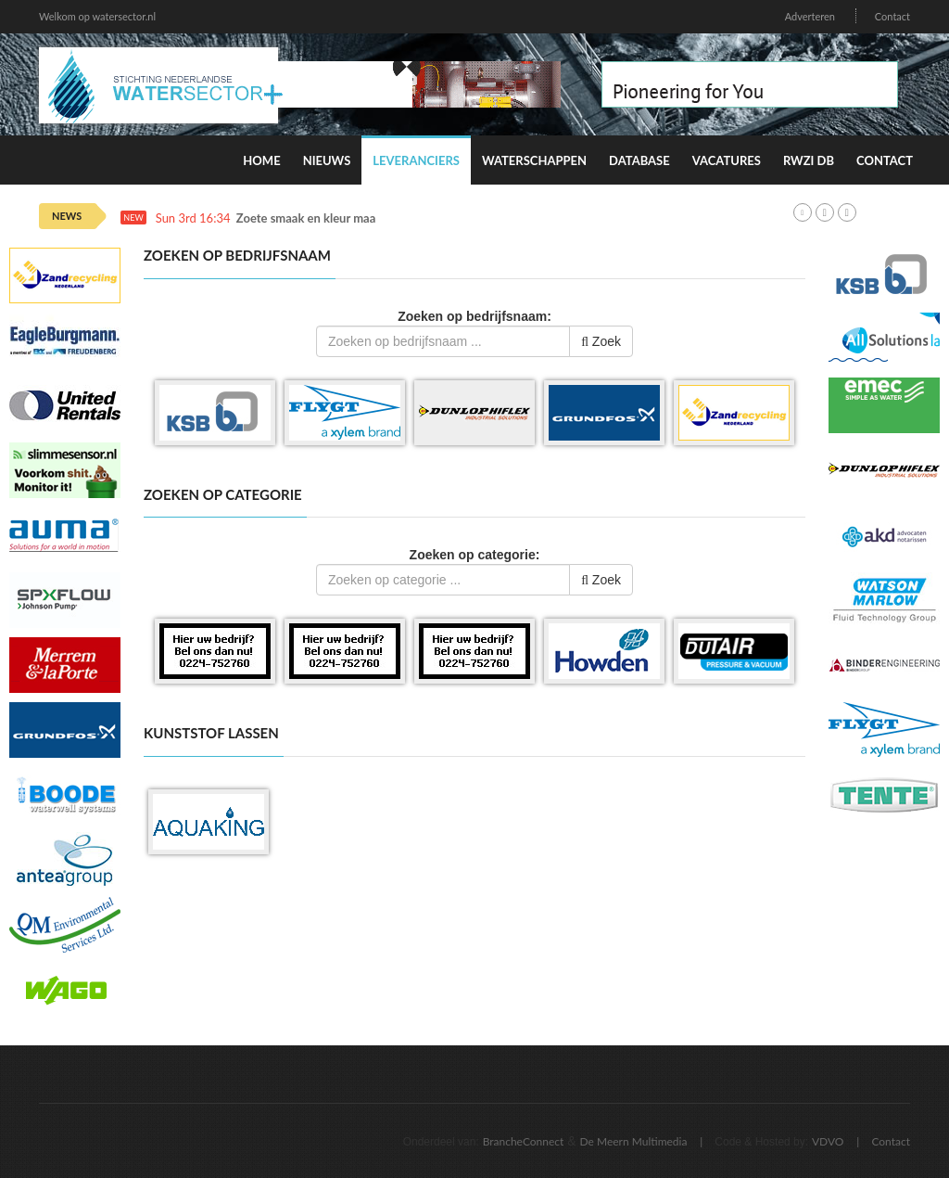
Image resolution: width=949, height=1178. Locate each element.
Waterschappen (534, 160)
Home (261, 160)
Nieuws (327, 160)
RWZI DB (808, 160)
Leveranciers (416, 160)
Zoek (601, 341)
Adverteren (810, 16)
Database (639, 160)
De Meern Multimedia (634, 1141)
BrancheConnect (523, 1141)
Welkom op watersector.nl (97, 16)
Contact (892, 16)
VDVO (828, 1141)
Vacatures (726, 160)
